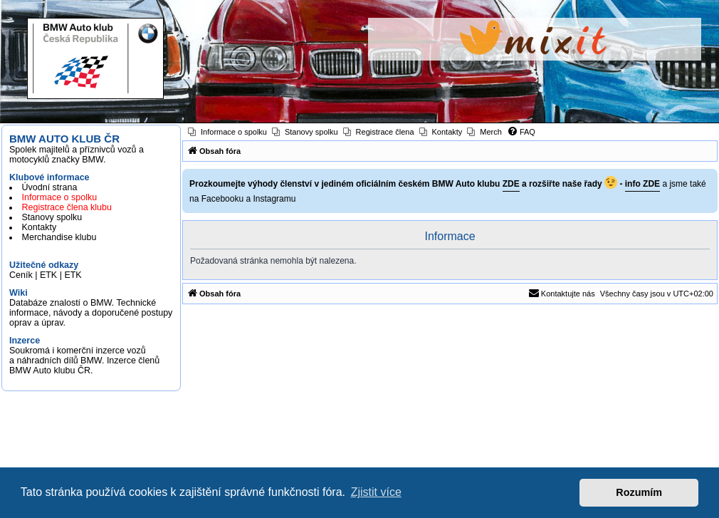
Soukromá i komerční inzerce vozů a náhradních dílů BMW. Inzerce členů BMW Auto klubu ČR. (84, 360)
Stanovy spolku (52, 217)
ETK (48, 275)
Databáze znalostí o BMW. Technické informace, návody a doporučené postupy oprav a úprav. (90, 313)
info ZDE (642, 184)
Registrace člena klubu (67, 207)
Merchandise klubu (59, 237)
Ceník (21, 275)
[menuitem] (227, 131)
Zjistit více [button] (376, 492)
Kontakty (39, 227)
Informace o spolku (60, 197)
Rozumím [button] (639, 492)
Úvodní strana (50, 187)
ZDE (511, 184)
